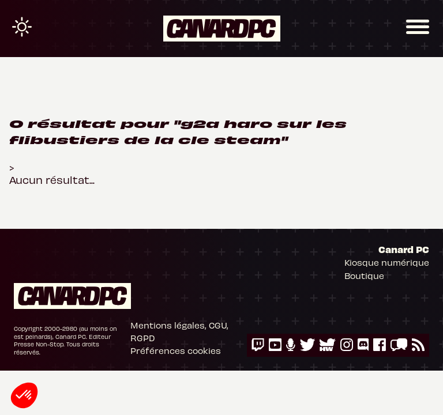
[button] (24, 395)
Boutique (364, 275)
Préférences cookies (175, 350)
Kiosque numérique (386, 262)
